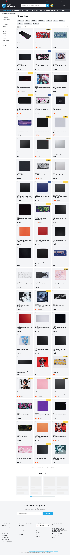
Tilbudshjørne (54, 10)
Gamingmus (21, 525)
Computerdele (5, 42)
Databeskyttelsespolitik (7, 541)
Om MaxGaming (5, 537)
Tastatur (20, 527)
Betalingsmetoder (5, 539)
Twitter (37, 534)
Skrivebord (5, 31)
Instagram (38, 536)
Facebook (38, 532)
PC (23, 10)
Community (56, 1)
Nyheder (9, 10)
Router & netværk (6, 40)
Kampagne (3, 10)
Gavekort (50, 1)
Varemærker (62, 10)
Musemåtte (14, 13)
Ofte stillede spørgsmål (7, 527)
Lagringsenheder (6, 35)
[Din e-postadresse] (29, 513)
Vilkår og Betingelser (54, 551)
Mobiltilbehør (39, 10)
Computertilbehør (16, 10)
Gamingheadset (22, 532)
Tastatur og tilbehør (6, 19)
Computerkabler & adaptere (6, 38)
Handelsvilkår (5, 529)
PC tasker (5, 45)
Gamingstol (21, 530)
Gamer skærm (5, 17)
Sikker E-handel (5, 543)
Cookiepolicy (4, 535)
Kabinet (4, 33)
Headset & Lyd (5, 24)
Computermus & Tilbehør (7, 21)
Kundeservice (65, 1)
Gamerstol (32, 10)
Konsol (26, 10)
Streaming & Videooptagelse (6, 27)
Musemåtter (21, 534)
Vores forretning (32, 551)
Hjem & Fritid (47, 10)
